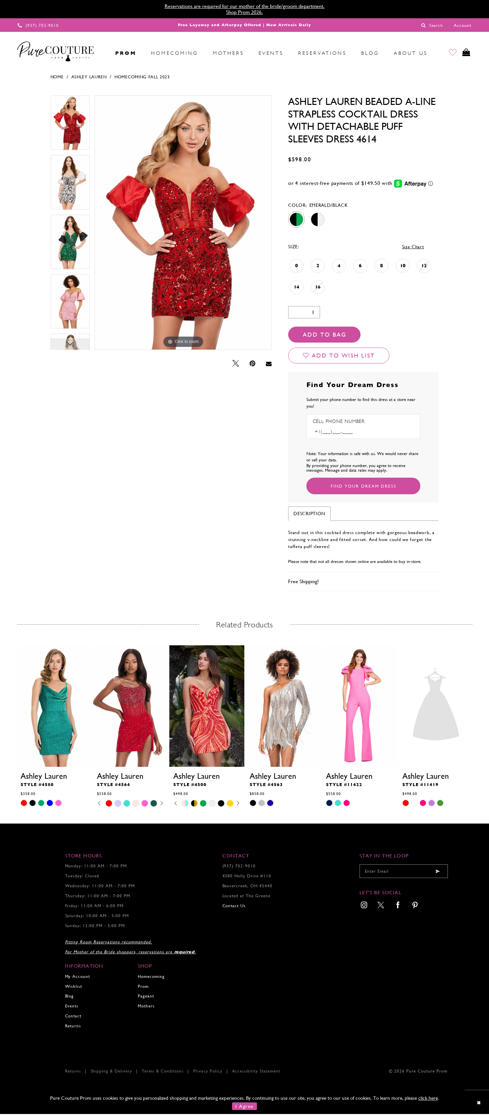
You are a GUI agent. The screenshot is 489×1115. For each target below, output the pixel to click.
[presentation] (54, 707)
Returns (73, 1026)
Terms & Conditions (163, 1072)
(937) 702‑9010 (239, 866)
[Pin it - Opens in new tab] (252, 364)
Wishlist (73, 987)
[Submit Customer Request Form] (363, 487)
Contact (73, 1016)
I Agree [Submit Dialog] (244, 1107)
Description (309, 514)
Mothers (146, 1006)
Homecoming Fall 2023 (142, 77)
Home (57, 77)
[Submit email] (438, 872)
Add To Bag (324, 335)
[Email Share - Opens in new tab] (268, 365)
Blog (69, 997)
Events (72, 1006)
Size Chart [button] (413, 247)
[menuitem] (100, 53)
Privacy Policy (208, 1072)
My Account (77, 977)
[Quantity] (304, 313)
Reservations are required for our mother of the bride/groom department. (245, 6)
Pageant (146, 997)
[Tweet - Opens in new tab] (236, 364)
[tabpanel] (70, 126)
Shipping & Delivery (111, 1072)
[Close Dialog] (479, 1103)
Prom (143, 987)
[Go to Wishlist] (450, 53)
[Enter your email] (404, 872)
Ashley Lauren (89, 77)
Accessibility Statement (256, 1072)
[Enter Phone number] (341, 433)
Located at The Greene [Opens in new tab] (246, 896)
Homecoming (151, 977)
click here (428, 1099)
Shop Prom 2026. (244, 12)
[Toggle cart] (465, 53)
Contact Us (234, 906)
